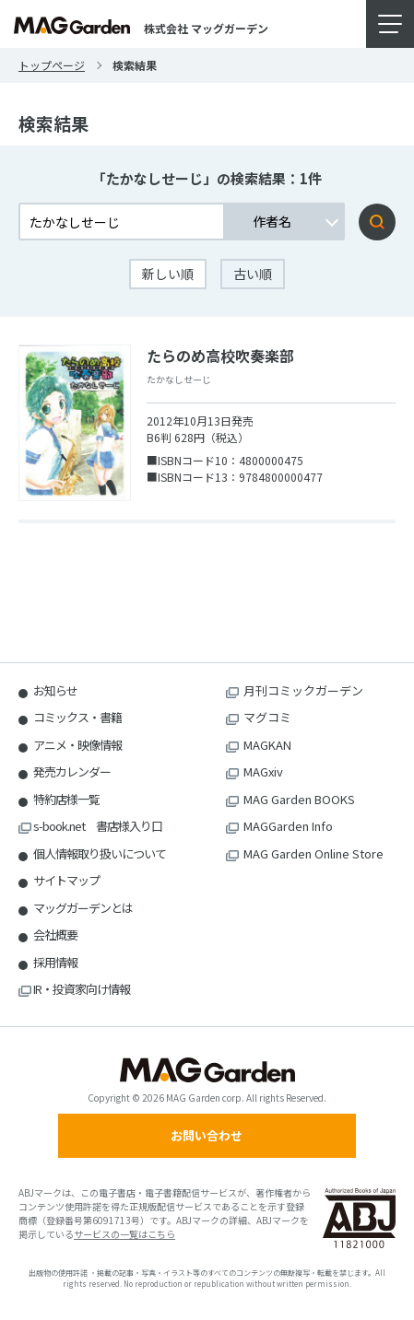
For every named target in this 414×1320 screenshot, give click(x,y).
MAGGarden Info (288, 826)
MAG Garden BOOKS (299, 799)
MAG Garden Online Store (313, 853)
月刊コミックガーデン (303, 690)
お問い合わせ (206, 1135)
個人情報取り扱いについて (99, 853)
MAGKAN (267, 744)
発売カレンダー (72, 771)
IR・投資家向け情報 (81, 989)
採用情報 (55, 962)
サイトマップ (66, 880)
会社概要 (55, 934)
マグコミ (267, 717)
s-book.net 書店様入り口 (97, 826)
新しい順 (168, 273)
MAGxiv (263, 771)
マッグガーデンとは (83, 908)
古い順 (252, 273)
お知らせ (55, 690)
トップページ (51, 65)
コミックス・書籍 (77, 717)
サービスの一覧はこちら (124, 1234)
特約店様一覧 (66, 799)
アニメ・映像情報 (77, 744)
